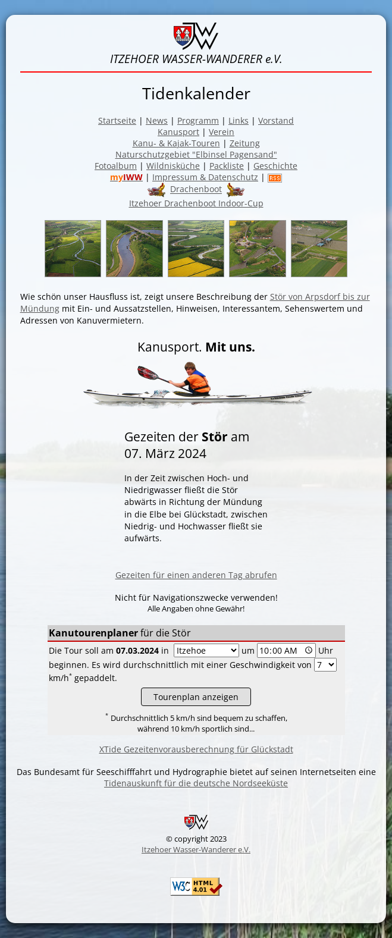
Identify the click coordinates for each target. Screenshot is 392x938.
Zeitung (245, 143)
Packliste (226, 165)
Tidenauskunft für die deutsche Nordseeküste (196, 783)
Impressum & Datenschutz (205, 177)
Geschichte (275, 165)
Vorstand (276, 120)
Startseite (117, 120)
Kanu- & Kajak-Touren (176, 143)
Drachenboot (196, 189)
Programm (198, 120)
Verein (221, 131)
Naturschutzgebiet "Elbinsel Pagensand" (196, 154)
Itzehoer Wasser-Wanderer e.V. (196, 849)
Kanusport (178, 131)
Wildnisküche (173, 165)
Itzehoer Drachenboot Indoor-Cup (196, 203)
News (157, 120)
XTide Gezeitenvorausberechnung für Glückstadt (196, 749)
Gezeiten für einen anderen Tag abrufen (196, 575)
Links (238, 120)
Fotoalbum (116, 165)
